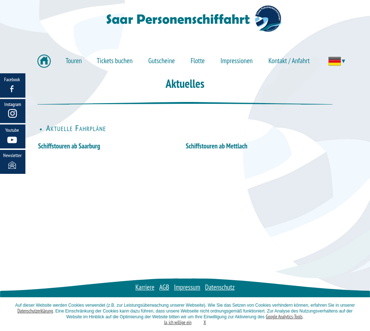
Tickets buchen (115, 60)
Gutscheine (161, 60)
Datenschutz (220, 286)
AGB (164, 286)
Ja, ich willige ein (178, 322)
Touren (74, 60)
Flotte (197, 60)
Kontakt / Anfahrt (289, 60)
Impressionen (237, 60)
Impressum (187, 286)
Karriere (145, 286)
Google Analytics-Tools (284, 317)
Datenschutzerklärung (35, 311)
